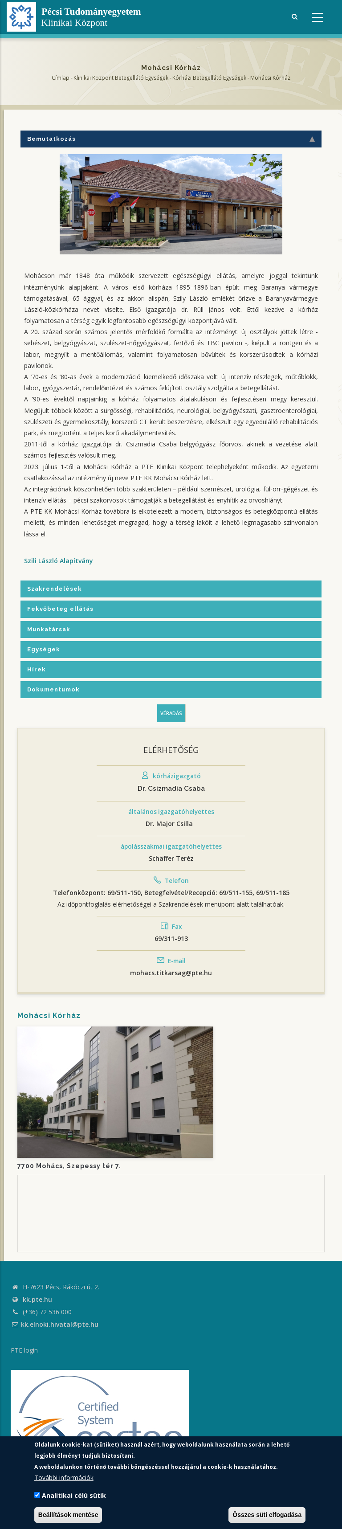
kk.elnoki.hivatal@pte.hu (54, 1324)
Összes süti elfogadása (266, 1514)
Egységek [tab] (43, 649)
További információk (64, 1477)
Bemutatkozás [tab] (171, 138)
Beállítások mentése (68, 1514)
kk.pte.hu (37, 1299)
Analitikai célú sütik (74, 1495)
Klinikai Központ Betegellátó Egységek (120, 78)
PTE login (24, 1350)
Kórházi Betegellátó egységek (209, 78)
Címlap (60, 78)
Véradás (171, 713)
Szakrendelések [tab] (54, 588)
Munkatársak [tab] (48, 629)
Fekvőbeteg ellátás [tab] (60, 608)
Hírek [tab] (36, 669)
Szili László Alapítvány (58, 560)
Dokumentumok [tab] (53, 689)
